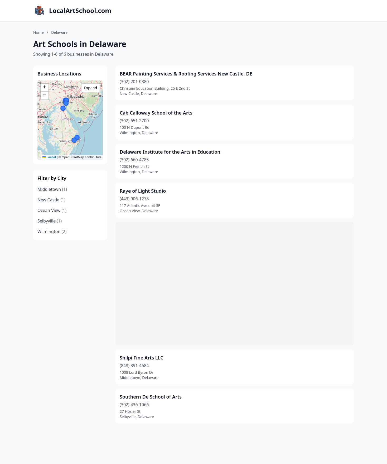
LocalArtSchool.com (80, 10)
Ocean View (51, 210)
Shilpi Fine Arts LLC (141, 357)
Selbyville (49, 221)
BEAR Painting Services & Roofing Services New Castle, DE (186, 73)
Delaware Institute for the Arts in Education (170, 152)
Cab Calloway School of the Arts (156, 113)
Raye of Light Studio (143, 191)
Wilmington (51, 231)
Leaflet (49, 157)
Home (38, 32)
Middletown (52, 189)
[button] (66, 103)
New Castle (51, 200)
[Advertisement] (235, 283)
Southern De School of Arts (151, 397)
